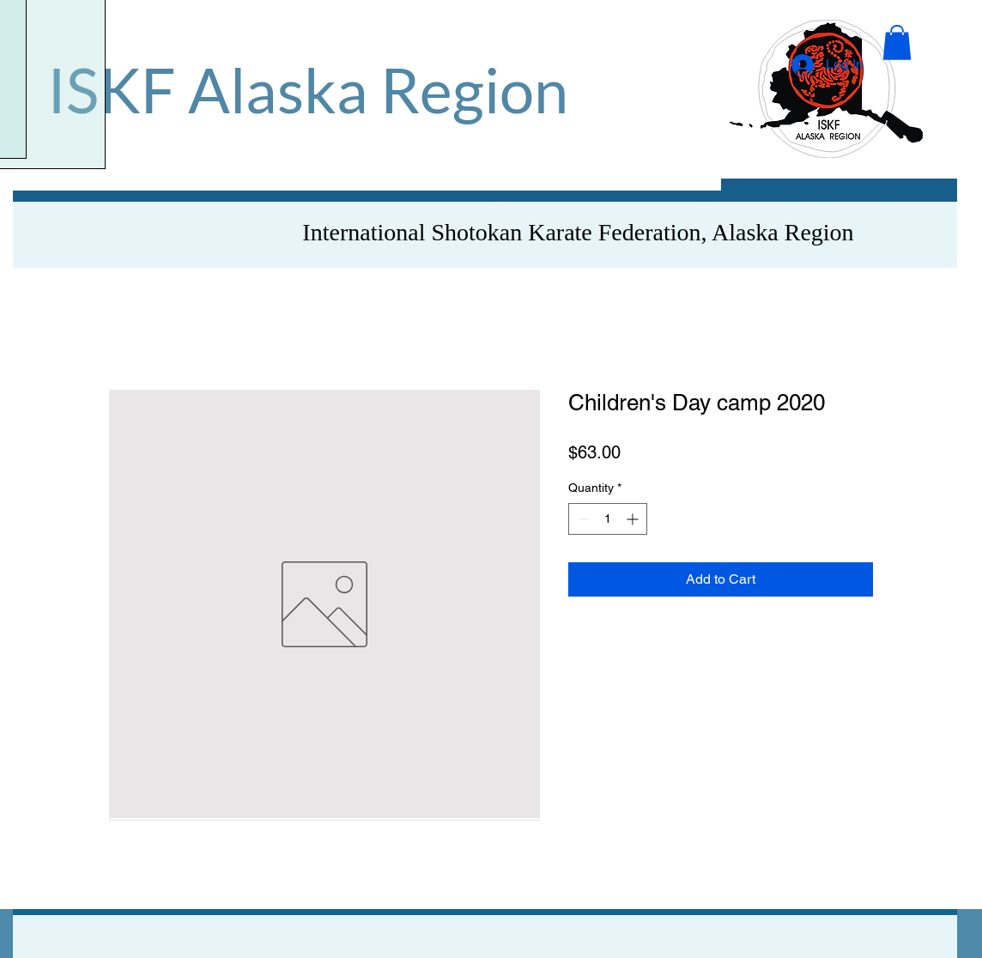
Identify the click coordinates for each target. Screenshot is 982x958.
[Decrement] (581, 519)
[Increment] (634, 519)
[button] (897, 42)
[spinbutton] (607, 519)
